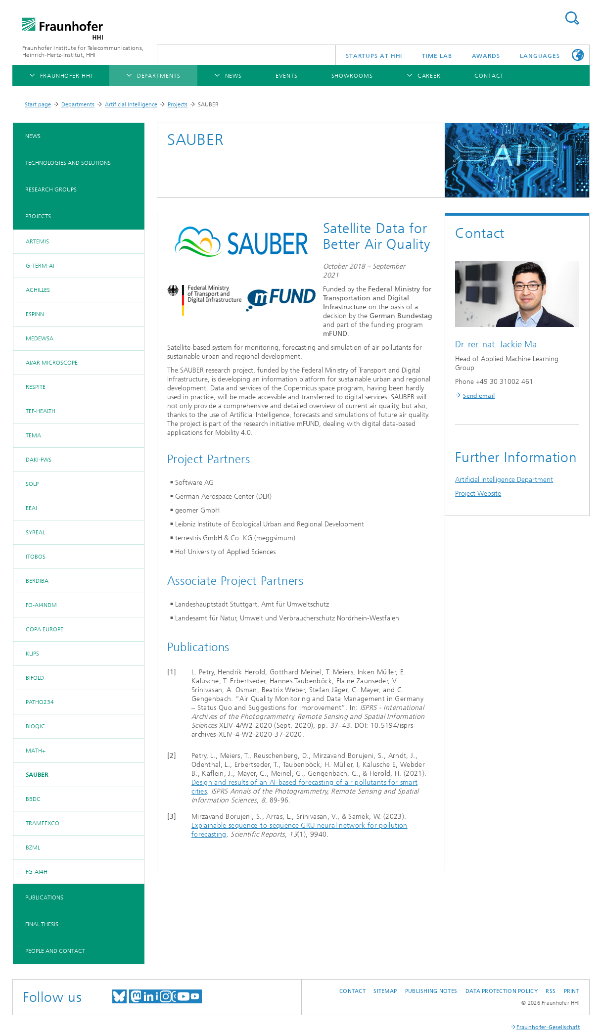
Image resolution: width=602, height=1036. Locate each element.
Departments (77, 104)
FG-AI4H (36, 871)
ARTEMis (37, 241)
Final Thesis (41, 924)
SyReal (35, 532)
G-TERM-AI (40, 265)
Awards (486, 55)
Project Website (478, 493)
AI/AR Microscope (52, 362)
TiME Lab (437, 55)
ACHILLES (38, 289)
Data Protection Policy (501, 991)
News (33, 136)
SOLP (32, 483)
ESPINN (35, 314)
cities (199, 791)
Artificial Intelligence (131, 104)
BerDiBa (37, 580)
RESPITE (36, 386)
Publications (44, 897)
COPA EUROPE (44, 629)
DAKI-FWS (38, 459)
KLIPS (32, 653)
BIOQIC (35, 726)
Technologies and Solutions (68, 162)
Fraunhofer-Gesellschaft (548, 1027)
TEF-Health (40, 411)
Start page (38, 104)
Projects (177, 104)
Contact (352, 991)
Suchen (572, 18)
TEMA (33, 435)
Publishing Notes (431, 991)
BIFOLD (35, 677)
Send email (479, 395)
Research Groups (51, 189)
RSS (551, 991)
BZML (33, 847)
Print (571, 991)
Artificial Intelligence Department (504, 479)
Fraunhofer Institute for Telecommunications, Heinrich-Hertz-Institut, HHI (82, 51)
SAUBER (37, 774)
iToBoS (36, 556)
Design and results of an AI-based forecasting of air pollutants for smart (304, 782)
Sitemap (385, 991)
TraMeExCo (42, 823)
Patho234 (40, 702)
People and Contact (55, 950)
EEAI (31, 508)
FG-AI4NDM (41, 605)
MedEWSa (39, 338)
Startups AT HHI (374, 55)
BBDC (33, 799)
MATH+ (36, 750)
